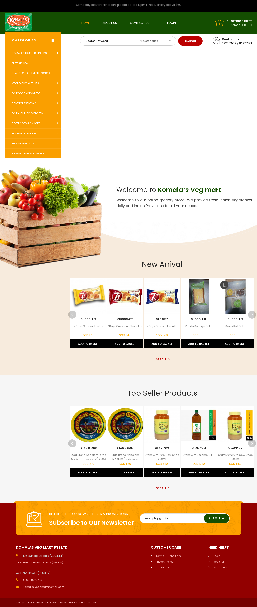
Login (171, 23)
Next (252, 315)
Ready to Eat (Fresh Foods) (31, 73)
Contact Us (139, 23)
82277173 (245, 43)
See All (162, 359)
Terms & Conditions (169, 556)
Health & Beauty (23, 143)
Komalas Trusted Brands (29, 53)
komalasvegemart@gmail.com (43, 587)
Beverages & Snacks (26, 123)
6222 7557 (229, 43)
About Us (109, 23)
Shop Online (221, 567)
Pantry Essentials (24, 103)
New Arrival (20, 63)
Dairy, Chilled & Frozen (27, 113)
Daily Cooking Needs (26, 93)
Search (190, 41)
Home (85, 23)
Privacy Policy (164, 562)
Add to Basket (88, 344)
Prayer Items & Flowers (28, 153)
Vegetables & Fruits (25, 83)
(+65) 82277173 (33, 580)
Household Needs (24, 133)
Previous (72, 315)
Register (218, 562)
